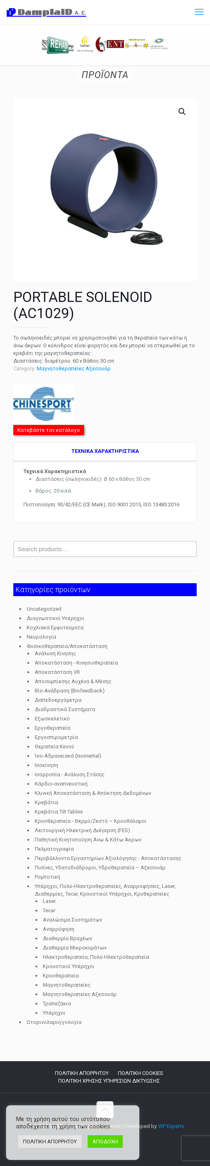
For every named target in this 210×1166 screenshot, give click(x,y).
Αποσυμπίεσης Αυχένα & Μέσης (73, 681)
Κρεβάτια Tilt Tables (59, 812)
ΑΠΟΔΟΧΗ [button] (105, 1141)
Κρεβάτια (46, 802)
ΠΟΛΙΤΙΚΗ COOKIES (140, 1073)
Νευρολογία (41, 637)
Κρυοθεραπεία (61, 976)
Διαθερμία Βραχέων (67, 938)
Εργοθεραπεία (52, 728)
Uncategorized (44, 609)
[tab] (105, 451)
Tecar (49, 910)
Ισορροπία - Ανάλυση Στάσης (70, 774)
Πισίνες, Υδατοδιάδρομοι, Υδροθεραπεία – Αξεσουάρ (100, 867)
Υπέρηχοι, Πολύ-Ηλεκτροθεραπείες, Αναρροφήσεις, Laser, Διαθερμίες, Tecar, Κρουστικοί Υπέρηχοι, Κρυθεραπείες (105, 890)
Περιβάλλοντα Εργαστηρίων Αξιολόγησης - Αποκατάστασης (108, 858)
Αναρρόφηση (58, 929)
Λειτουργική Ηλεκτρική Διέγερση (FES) (82, 830)
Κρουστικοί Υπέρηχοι (68, 966)
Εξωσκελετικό (52, 719)
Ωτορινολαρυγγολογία (54, 1022)
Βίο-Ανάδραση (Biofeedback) (70, 691)
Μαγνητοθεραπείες (66, 985)
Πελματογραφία (54, 849)
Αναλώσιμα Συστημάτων (72, 920)
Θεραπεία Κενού (54, 746)
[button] (182, 112)
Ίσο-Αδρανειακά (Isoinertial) (68, 756)
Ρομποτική (47, 877)
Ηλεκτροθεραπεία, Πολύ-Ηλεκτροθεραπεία (96, 957)
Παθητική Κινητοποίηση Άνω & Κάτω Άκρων (88, 840)
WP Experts (171, 1126)
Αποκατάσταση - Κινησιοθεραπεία (76, 663)
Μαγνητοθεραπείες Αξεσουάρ (74, 368)
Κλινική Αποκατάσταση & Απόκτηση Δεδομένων (93, 793)
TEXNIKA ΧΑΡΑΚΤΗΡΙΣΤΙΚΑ (105, 451)
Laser (49, 901)
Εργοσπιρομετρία (56, 737)
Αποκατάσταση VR (57, 672)
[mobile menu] (199, 12)
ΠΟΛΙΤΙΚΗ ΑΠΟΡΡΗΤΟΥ (82, 1073)
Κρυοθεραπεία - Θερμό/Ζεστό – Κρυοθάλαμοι (91, 821)
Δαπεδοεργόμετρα (58, 700)
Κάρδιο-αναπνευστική (61, 784)
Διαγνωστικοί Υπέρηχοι (55, 618)
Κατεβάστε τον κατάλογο (48, 430)
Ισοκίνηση (46, 765)
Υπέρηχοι (54, 1013)
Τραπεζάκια (57, 1003)
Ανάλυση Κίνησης (55, 653)
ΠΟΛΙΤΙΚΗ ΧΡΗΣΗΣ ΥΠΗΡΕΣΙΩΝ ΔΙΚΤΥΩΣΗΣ (109, 1081)
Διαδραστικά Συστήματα (65, 709)
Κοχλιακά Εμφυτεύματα (55, 627)
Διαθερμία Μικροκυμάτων (75, 948)
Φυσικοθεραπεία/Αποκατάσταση (67, 646)
